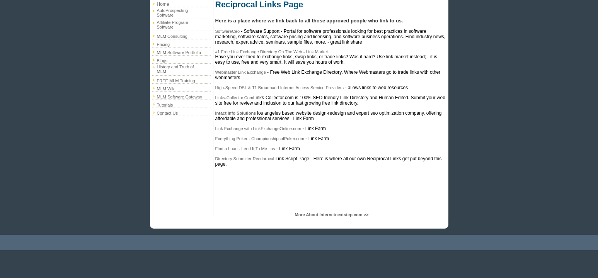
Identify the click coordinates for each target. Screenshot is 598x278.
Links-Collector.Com (234, 97)
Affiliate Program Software (172, 24)
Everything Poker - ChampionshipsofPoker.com (260, 138)
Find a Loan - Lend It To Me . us (245, 148)
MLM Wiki (166, 88)
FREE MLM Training (176, 80)
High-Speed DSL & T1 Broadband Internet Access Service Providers (279, 87)
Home (163, 4)
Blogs (162, 60)
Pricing (163, 44)
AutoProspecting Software (172, 12)
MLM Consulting (172, 36)
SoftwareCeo (228, 31)
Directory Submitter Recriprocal (244, 158)
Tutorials (165, 105)
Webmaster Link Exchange (240, 72)
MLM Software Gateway (179, 97)
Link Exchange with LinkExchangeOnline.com (258, 128)
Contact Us (167, 113)
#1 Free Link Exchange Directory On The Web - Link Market (271, 51)
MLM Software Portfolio (179, 52)
